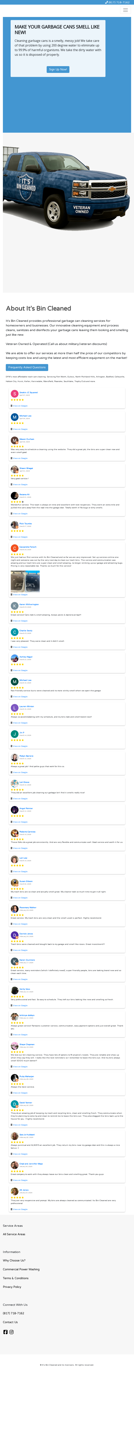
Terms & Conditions (16, 1278)
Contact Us (10, 1322)
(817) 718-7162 (117, 2)
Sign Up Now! (58, 69)
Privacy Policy (12, 1287)
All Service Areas (14, 1234)
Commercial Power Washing (21, 1269)
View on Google (20, 406)
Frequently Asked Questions (27, 367)
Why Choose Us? (14, 1260)
